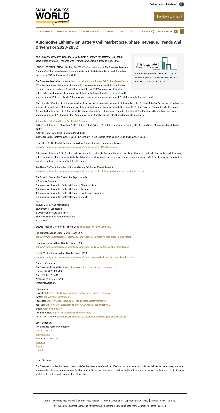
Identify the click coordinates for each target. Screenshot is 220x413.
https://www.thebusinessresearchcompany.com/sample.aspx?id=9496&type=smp (76, 147)
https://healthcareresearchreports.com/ (71, 312)
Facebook (40, 342)
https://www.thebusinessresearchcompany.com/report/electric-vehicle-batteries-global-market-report (85, 257)
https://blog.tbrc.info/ (52, 308)
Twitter (39, 346)
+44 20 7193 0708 (45, 330)
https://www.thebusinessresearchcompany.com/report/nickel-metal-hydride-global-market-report (83, 237)
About (47, 400)
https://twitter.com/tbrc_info (58, 297)
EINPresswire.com (92, 67)
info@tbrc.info (43, 334)
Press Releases (66, 31)
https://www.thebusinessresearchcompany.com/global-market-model (91, 316)
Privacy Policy (158, 400)
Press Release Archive (64, 400)
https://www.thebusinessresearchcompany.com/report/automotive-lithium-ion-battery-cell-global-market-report (90, 171)
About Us (126, 31)
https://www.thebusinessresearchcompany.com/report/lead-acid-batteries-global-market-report (82, 247)
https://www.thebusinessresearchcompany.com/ (94, 267)
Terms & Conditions (112, 400)
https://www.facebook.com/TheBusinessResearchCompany (76, 301)
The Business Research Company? (94, 226)
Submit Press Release (88, 400)
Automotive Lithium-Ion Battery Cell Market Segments (62, 121)
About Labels (89, 31)
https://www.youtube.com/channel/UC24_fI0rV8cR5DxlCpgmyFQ (77, 305)
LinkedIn (40, 350)
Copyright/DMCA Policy (136, 400)
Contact (109, 31)
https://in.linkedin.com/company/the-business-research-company (77, 293)
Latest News (44, 31)
